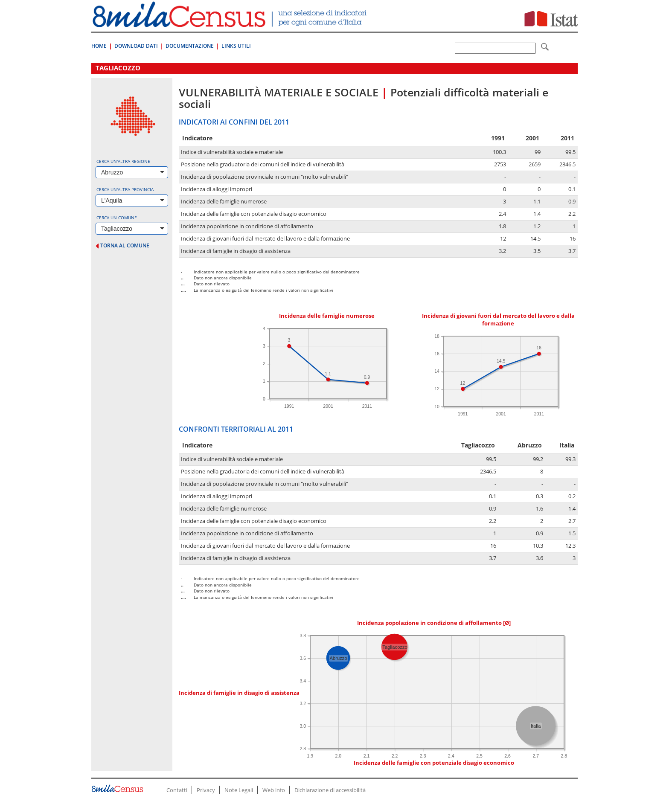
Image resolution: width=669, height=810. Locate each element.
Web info (273, 790)
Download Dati (136, 45)
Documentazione (190, 45)
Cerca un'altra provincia (125, 189)
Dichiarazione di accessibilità (330, 790)
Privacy (206, 790)
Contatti (176, 790)
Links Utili (236, 45)
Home (99, 45)
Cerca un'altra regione (123, 161)
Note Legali (238, 790)
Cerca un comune (116, 218)
